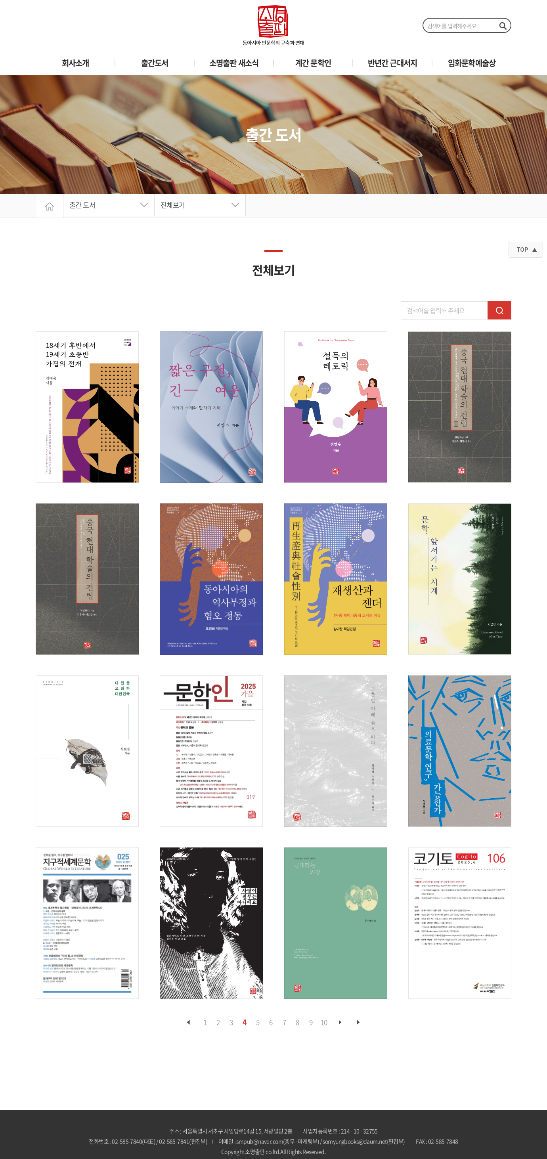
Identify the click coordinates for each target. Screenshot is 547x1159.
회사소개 (75, 63)
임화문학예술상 (471, 63)
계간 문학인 (313, 63)
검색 (499, 310)
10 (323, 1022)
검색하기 (503, 26)
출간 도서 (83, 206)
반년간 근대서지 (392, 63)
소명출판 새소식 (234, 63)
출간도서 (154, 63)
